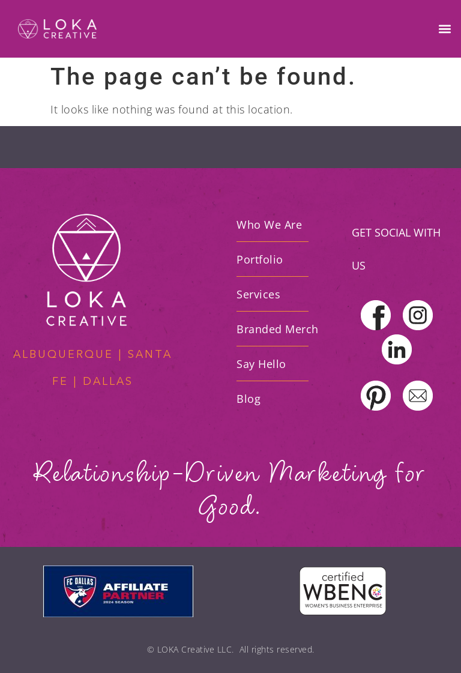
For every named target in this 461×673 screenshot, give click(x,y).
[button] (445, 29)
